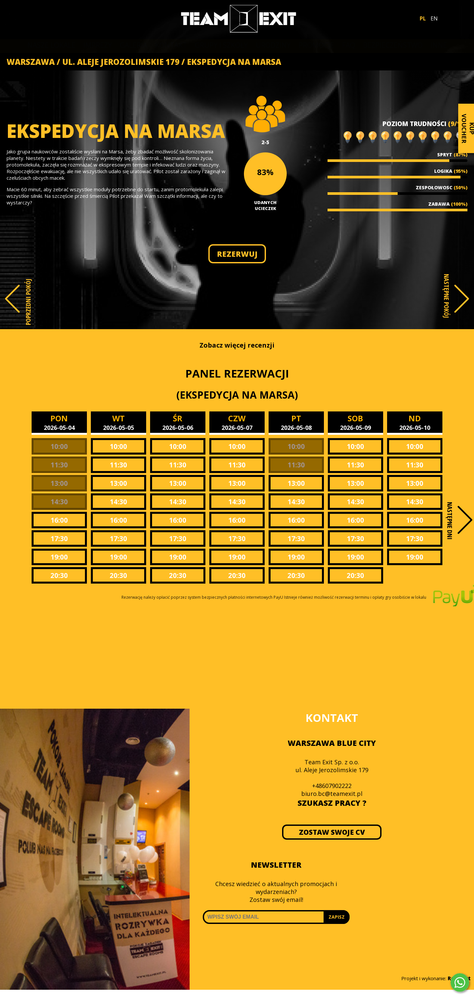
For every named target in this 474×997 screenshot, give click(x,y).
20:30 (59, 575)
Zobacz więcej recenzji (237, 345)
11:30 (59, 464)
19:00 (59, 557)
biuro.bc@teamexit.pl (331, 794)
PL (423, 18)
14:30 (59, 501)
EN (434, 18)
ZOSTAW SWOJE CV (332, 832)
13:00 (59, 483)
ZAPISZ (337, 917)
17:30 (59, 538)
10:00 (59, 446)
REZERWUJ (237, 254)
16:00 (59, 520)
